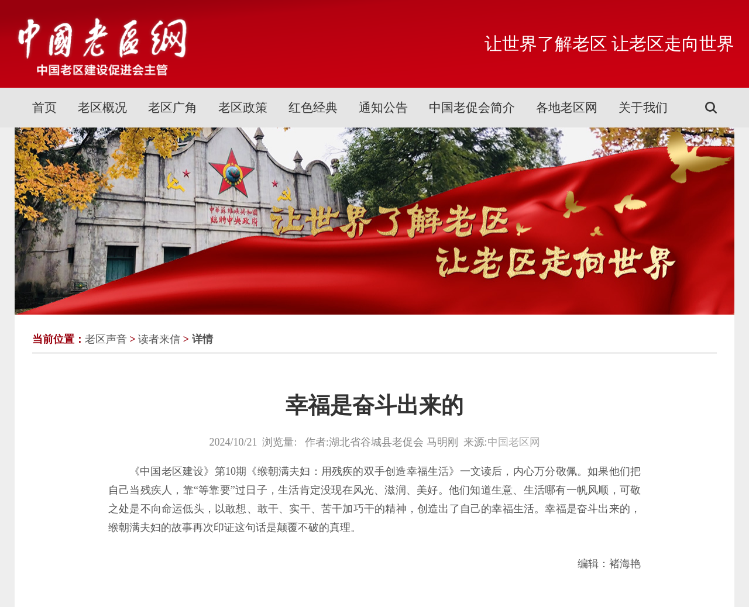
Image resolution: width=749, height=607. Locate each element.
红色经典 (313, 108)
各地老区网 (566, 108)
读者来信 (159, 339)
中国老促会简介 (472, 108)
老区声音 (106, 339)
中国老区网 (513, 442)
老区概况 (102, 108)
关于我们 (643, 108)
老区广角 (172, 108)
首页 (44, 108)
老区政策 (242, 108)
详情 (202, 339)
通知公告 (383, 108)
